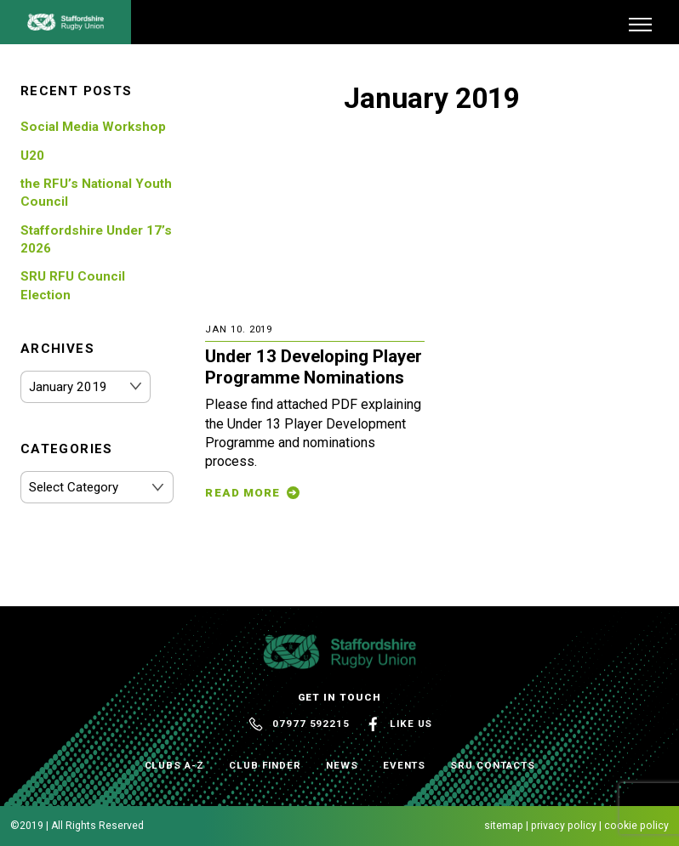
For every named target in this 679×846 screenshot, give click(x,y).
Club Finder (265, 765)
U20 (32, 155)
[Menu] (640, 24)
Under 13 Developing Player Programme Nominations (313, 367)
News (342, 765)
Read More (242, 492)
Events (404, 765)
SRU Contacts (492, 765)
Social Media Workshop (93, 126)
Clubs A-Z (174, 765)
